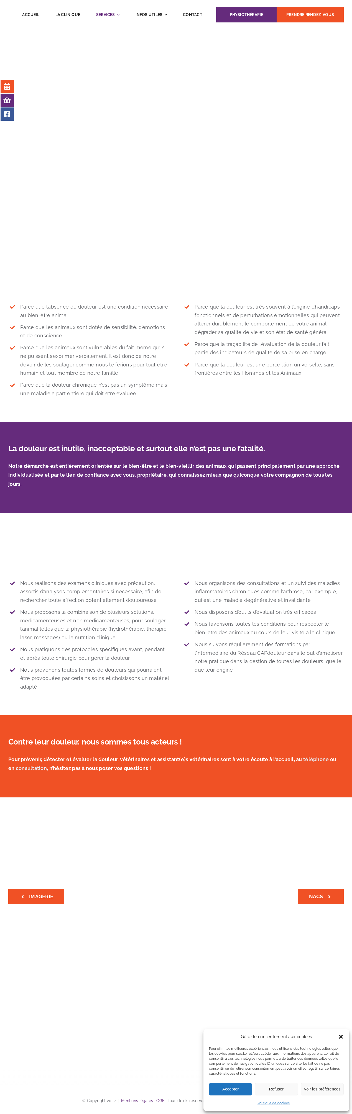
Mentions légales (137, 1100)
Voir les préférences (322, 1089)
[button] (341, 1036)
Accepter (230, 1089)
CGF (160, 1100)
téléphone (316, 759)
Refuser (276, 1089)
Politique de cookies (273, 1103)
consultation (31, 768)
